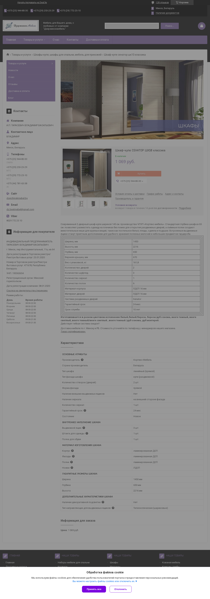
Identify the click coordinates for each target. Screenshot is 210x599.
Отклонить (120, 589)
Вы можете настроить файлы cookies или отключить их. (104, 581)
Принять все (94, 589)
